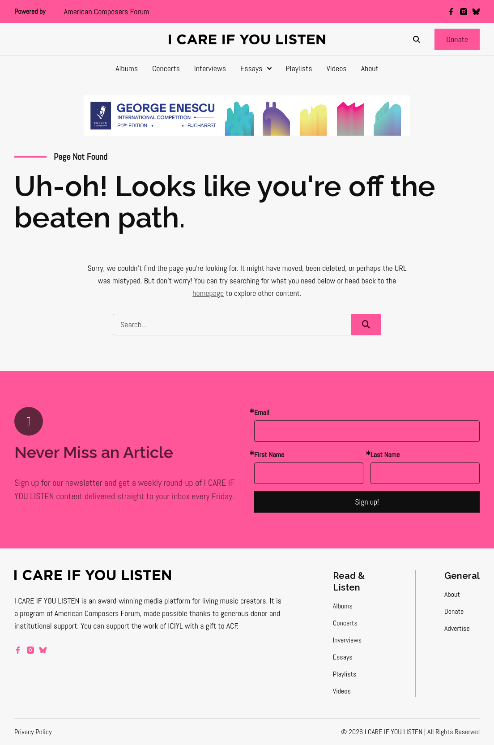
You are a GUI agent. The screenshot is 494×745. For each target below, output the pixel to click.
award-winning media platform (144, 600)
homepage (208, 293)
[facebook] (451, 11)
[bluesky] (476, 11)
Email (261, 412)
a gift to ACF (218, 626)
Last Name (385, 454)
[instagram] (463, 11)
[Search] (416, 39)
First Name (269, 454)
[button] (457, 39)
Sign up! (367, 502)
